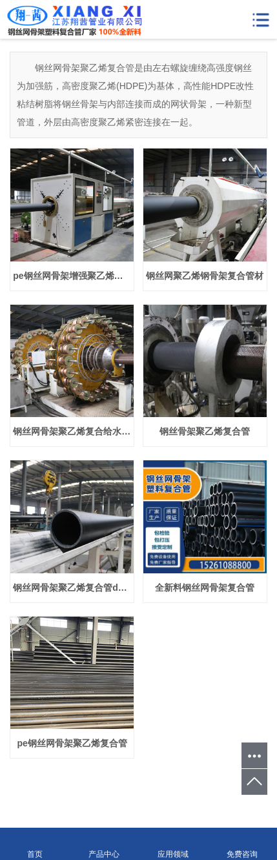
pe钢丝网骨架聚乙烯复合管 (72, 743)
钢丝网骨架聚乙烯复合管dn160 (73, 587)
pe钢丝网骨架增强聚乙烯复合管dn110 (73, 276)
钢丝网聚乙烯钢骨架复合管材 (204, 276)
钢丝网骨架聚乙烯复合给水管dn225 (73, 431)
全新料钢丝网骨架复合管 (204, 587)
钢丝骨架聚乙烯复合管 (204, 431)
